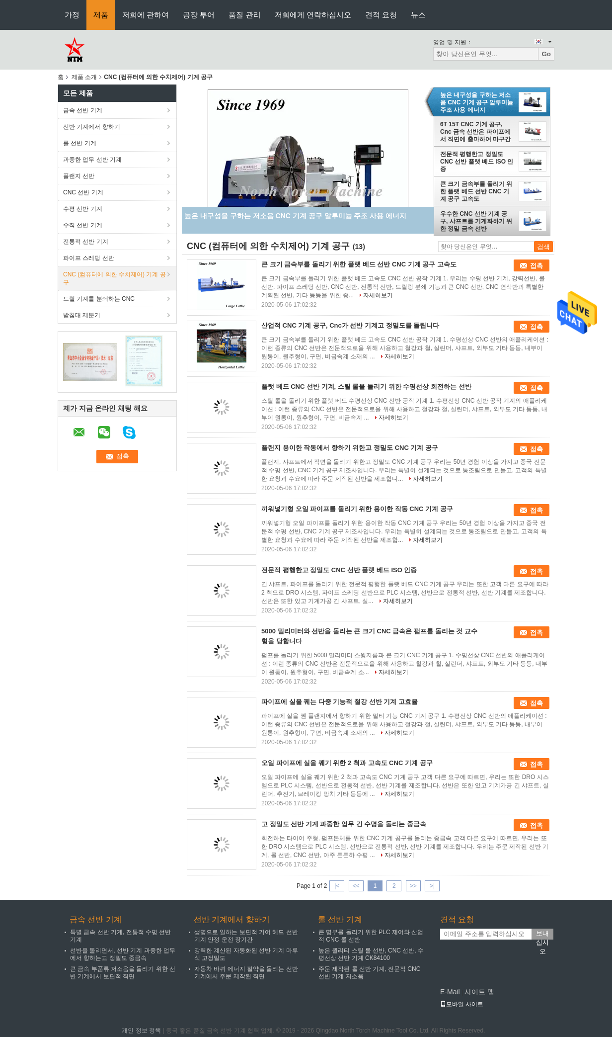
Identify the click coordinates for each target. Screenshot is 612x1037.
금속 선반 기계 (82, 110)
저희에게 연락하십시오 (313, 14)
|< (336, 885)
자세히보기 (378, 295)
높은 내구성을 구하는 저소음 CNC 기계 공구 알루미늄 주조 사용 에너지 (476, 102)
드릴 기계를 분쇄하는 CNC (99, 298)
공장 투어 (199, 14)
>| (432, 885)
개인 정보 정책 (141, 1030)
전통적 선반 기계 (85, 241)
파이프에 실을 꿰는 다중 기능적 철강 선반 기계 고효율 (339, 701)
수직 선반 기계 (82, 225)
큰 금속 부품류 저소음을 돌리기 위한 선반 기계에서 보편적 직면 (122, 972)
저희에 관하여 (145, 14)
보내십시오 (542, 935)
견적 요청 (381, 14)
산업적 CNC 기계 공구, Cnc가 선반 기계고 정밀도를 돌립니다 (350, 325)
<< (356, 885)
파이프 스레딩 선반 (88, 258)
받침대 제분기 (81, 315)
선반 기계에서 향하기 (91, 126)
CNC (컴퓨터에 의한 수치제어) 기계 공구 (114, 278)
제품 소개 (84, 77)
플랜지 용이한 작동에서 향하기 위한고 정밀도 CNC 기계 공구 (349, 447)
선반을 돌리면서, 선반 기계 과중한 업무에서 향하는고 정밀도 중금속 (122, 954)
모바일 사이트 (461, 1004)
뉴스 (418, 14)
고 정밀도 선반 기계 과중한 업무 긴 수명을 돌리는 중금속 (343, 824)
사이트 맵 (479, 992)
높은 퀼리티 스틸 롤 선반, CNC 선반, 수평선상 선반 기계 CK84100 (371, 954)
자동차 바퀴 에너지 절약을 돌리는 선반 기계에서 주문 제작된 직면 (246, 972)
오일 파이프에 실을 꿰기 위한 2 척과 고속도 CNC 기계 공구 (347, 763)
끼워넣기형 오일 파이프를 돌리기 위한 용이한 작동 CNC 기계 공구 (357, 509)
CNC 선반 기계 (83, 192)
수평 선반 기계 (82, 208)
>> (413, 885)
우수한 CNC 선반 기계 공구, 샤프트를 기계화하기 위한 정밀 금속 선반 (476, 221)
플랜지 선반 (78, 176)
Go (546, 54)
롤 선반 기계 (79, 143)
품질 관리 (244, 14)
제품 (100, 14)
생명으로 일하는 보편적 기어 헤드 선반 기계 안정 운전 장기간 (246, 936)
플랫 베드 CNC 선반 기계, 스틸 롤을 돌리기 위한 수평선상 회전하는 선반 (366, 386)
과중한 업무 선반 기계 (92, 159)
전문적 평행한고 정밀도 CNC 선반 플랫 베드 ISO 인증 (476, 162)
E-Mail (450, 992)
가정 (72, 14)
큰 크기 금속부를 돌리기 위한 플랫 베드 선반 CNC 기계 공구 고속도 (476, 191)
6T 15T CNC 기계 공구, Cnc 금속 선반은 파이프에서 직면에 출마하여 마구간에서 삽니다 (475, 132)
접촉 (536, 265)
